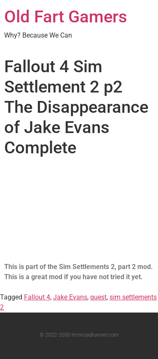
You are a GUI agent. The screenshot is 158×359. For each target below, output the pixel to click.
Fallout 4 (37, 297)
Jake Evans (70, 297)
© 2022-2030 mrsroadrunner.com (79, 335)
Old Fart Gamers (65, 17)
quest (98, 297)
